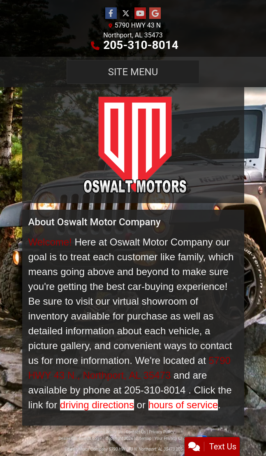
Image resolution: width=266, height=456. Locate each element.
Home (97, 432)
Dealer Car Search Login (80, 438)
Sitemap (143, 438)
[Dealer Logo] (133, 145)
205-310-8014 (140, 45)
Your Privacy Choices (181, 438)
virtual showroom (150, 301)
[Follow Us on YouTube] (140, 13)
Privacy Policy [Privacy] (161, 432)
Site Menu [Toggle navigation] (133, 72)
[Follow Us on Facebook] (111, 13)
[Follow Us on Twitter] (126, 13)
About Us (114, 432)
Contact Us (136, 432)
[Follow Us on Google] (155, 13)
